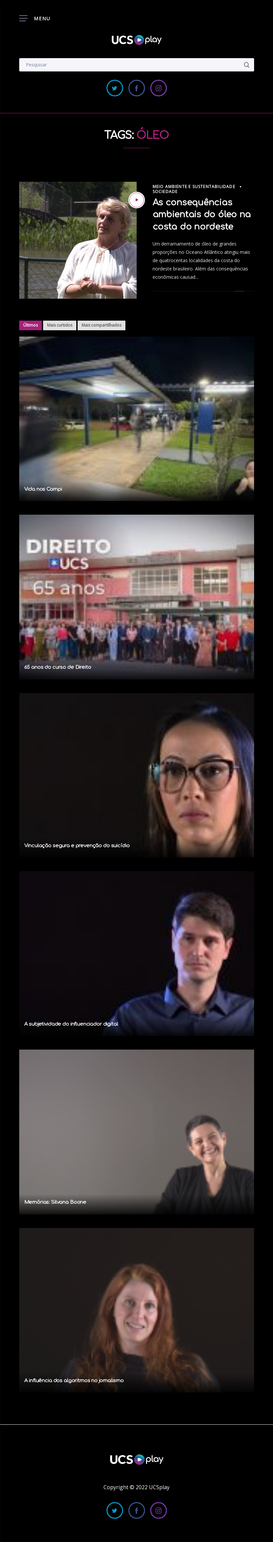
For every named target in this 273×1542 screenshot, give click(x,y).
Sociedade (165, 191)
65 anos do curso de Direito (57, 667)
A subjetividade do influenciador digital (71, 1024)
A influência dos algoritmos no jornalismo (74, 1381)
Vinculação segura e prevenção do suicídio (77, 846)
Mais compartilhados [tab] (101, 325)
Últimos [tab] (30, 325)
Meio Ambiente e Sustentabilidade (194, 186)
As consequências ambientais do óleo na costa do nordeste (202, 215)
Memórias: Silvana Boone (55, 1202)
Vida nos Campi (43, 489)
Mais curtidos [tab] (59, 325)
